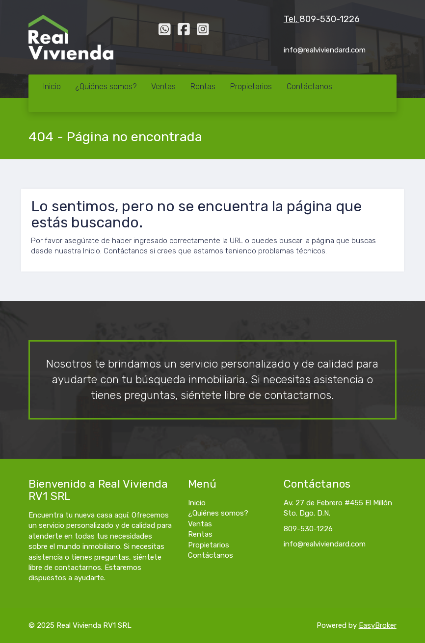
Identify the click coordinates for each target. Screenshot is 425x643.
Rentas (202, 86)
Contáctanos (309, 86)
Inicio (52, 86)
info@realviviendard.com (325, 544)
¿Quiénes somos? (106, 86)
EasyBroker (378, 625)
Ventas (163, 86)
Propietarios (251, 86)
